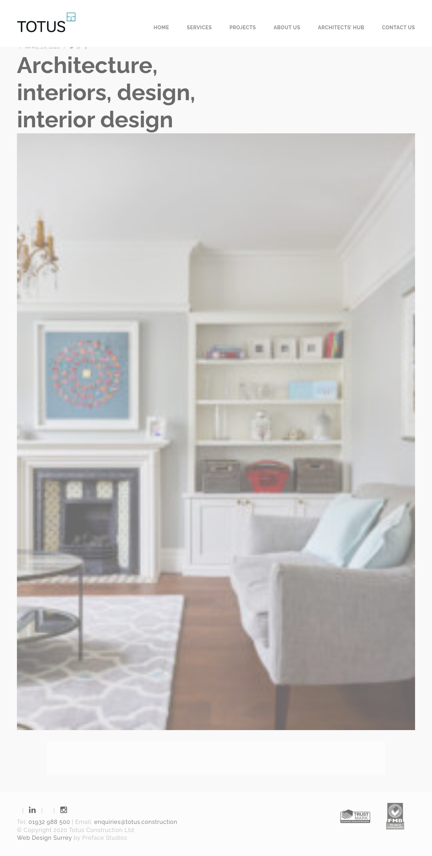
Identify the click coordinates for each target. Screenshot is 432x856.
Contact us (398, 27)
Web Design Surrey (44, 837)
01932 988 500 (49, 822)
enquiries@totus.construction (136, 822)
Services (199, 27)
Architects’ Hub (341, 27)
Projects (242, 27)
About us (287, 27)
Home (161, 27)
